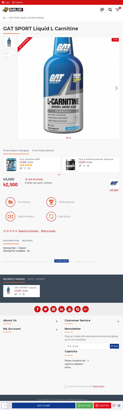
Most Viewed (36, 279)
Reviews (27, 240)
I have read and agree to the (85, 386)
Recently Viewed (14, 279)
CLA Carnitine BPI (30, 159)
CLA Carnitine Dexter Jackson (96, 159)
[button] (116, 88)
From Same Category (16, 150)
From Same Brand (43, 150)
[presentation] (89, 376)
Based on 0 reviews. (29, 231)
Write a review (48, 231)
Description (11, 240)
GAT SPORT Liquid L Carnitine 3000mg (26, 287)
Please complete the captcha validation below (75, 363)
